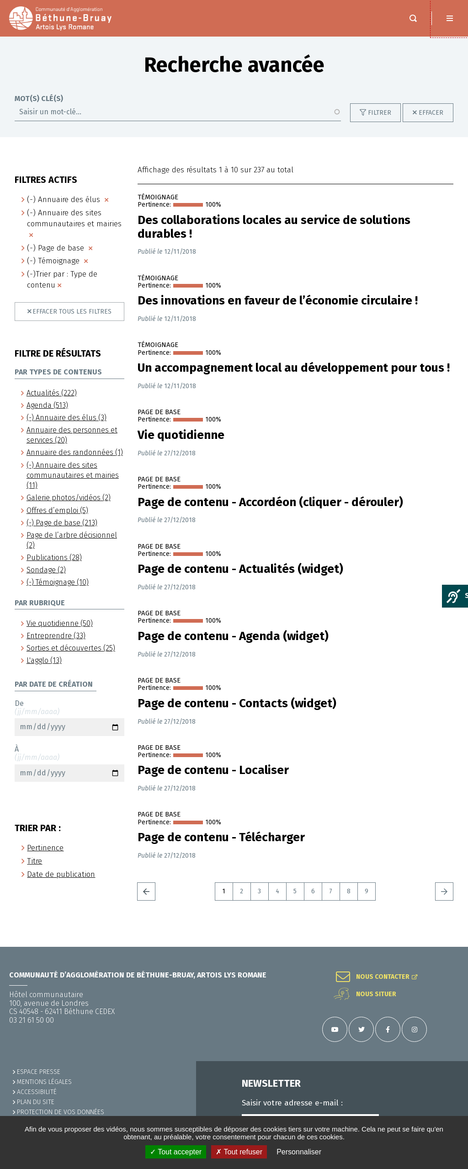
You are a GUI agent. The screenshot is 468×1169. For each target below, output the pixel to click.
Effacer (431, 122)
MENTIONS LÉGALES (44, 1082)
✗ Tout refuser (239, 1152)
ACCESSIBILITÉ (37, 1092)
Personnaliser (299, 1152)
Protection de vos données (60, 1112)
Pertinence (45, 857)
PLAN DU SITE (35, 1102)
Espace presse (38, 1072)
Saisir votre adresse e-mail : (292, 1103)
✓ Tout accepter (176, 1152)
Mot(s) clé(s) (39, 108)
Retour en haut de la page (449, 947)
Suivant (444, 900)
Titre (34, 870)
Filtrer (379, 122)
